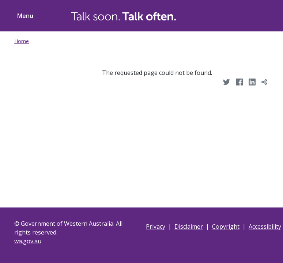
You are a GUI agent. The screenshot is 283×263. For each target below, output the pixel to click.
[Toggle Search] (227, 14)
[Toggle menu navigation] (23, 16)
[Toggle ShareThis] (255, 14)
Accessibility (265, 226)
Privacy (155, 226)
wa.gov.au (27, 241)
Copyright (225, 226)
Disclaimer (188, 226)
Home (21, 41)
